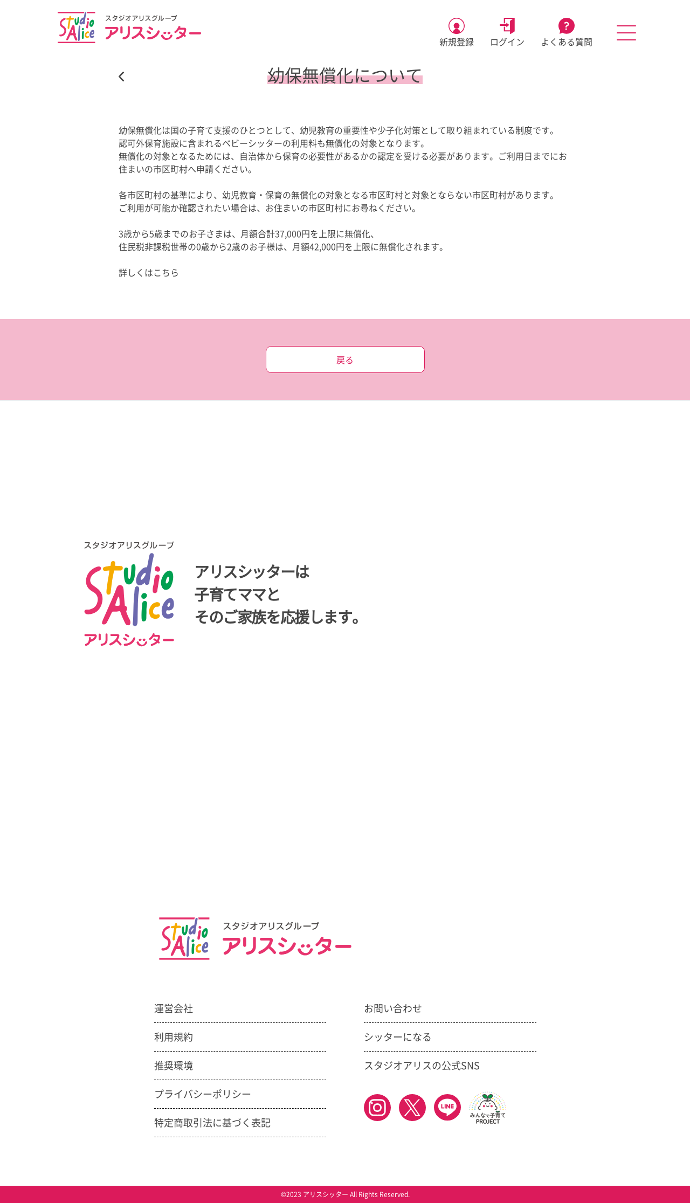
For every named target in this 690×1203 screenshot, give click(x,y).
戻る (345, 360)
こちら (166, 272)
